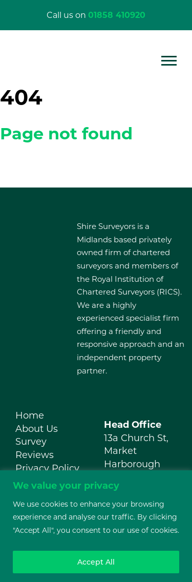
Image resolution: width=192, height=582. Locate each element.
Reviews (34, 455)
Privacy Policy (47, 468)
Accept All (96, 562)
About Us (36, 428)
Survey (31, 441)
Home (29, 415)
